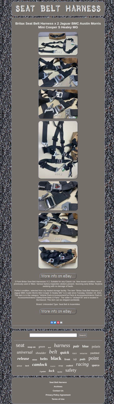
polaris (96, 346)
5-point (43, 371)
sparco (95, 365)
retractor (83, 353)
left (75, 359)
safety (71, 370)
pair (76, 346)
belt (53, 352)
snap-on (32, 347)
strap (60, 365)
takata (34, 360)
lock (51, 371)
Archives (58, 386)
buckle (59, 372)
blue (85, 346)
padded (94, 353)
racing (82, 364)
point (94, 358)
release (23, 358)
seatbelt (69, 366)
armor (19, 366)
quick (64, 352)
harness (62, 345)
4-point (52, 366)
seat (20, 345)
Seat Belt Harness (58, 382)
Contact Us (58, 391)
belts (44, 359)
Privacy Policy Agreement (58, 395)
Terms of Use (58, 399)
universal (25, 352)
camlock (39, 364)
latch (27, 366)
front (67, 359)
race (74, 353)
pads (82, 359)
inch (49, 347)
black (56, 358)
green (42, 346)
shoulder (41, 353)
